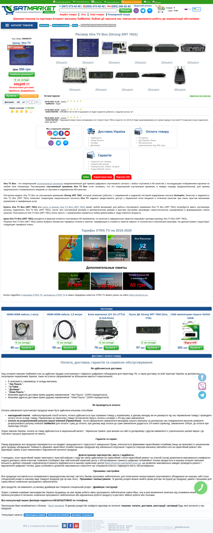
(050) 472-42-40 (95, 6)
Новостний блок (111, 2)
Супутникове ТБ (88, 531)
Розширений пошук (119, 14)
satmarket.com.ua (182, 527)
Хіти (83, 14)
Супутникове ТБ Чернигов (93, 523)
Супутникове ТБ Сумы (91, 529)
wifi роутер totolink (58, 515)
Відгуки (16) (123, 177)
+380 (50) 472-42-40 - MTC (119, 528)
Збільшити (61, 51)
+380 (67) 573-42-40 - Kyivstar (120, 526)
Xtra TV (26, 42)
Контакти (96, 2)
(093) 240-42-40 (121, 6)
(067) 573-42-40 (71, 6)
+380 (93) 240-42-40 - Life (118, 530)
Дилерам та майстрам (131, 2)
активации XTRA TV (54, 295)
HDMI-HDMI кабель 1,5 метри (64, 314)
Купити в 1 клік (29, 96)
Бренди (156, 2)
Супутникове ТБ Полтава (92, 521)
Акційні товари (68, 14)
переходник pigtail (35, 515)
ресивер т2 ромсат (82, 515)
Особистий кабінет (62, 2)
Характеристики (103, 177)
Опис (86, 177)
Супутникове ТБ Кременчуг (93, 527)
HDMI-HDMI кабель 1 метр (22, 314)
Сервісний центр (81, 2)
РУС (188, 9)
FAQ (146, 2)
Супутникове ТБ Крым (91, 525)
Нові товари (97, 14)
